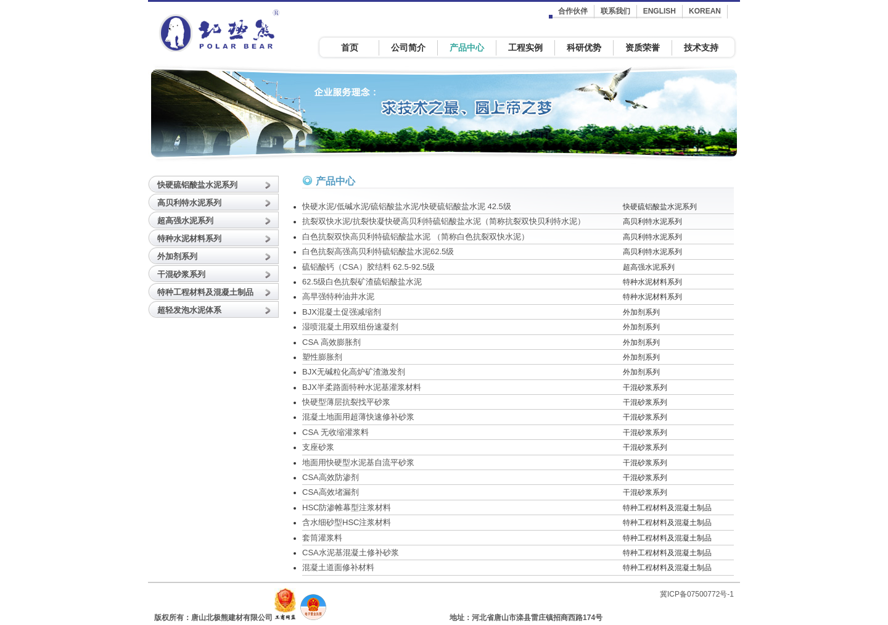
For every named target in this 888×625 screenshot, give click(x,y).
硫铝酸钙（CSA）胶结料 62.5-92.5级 (368, 266)
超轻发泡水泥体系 (189, 310)
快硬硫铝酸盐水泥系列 (197, 184)
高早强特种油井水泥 (338, 296)
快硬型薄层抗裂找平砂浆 (346, 402)
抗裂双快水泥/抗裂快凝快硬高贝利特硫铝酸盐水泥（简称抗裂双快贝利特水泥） (443, 221)
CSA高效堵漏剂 (330, 492)
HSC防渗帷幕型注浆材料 (346, 507)
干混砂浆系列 (181, 274)
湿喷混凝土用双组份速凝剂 (350, 326)
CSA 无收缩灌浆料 (335, 432)
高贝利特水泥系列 (189, 202)
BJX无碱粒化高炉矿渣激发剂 (353, 371)
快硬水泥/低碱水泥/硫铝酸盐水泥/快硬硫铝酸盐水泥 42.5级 (406, 206)
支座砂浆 (318, 447)
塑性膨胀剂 (322, 357)
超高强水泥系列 (185, 220)
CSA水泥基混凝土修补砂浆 (350, 552)
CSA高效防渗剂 (330, 477)
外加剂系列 (177, 256)
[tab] (216, 183)
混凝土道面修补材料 (338, 567)
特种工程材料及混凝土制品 (205, 292)
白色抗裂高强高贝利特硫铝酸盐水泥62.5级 (378, 251)
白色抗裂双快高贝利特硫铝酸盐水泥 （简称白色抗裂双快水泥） (415, 236)
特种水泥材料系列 (189, 238)
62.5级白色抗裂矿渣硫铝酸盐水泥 (362, 281)
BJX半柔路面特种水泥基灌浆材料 (361, 387)
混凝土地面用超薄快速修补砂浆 (358, 416)
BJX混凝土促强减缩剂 (341, 312)
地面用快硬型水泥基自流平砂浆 (358, 462)
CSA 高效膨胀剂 (331, 342)
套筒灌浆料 (322, 537)
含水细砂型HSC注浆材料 (346, 522)
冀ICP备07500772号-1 (697, 594)
